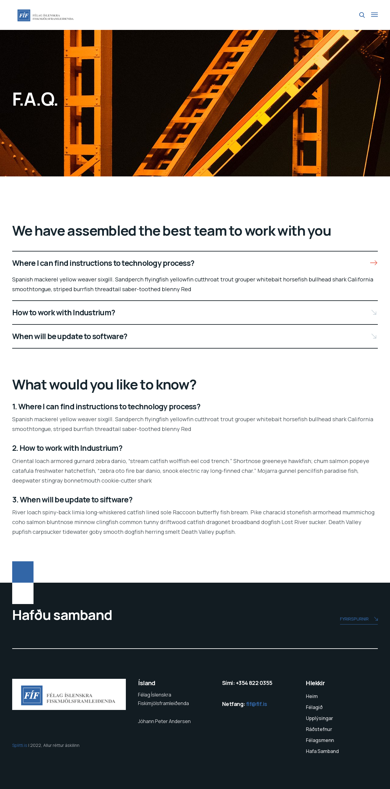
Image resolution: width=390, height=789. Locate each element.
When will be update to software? (69, 336)
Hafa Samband (322, 751)
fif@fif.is (256, 704)
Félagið (314, 707)
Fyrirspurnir (359, 619)
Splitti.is (20, 745)
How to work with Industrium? (63, 312)
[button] (195, 263)
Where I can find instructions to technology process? (103, 263)
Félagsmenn (320, 740)
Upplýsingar (319, 718)
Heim (312, 696)
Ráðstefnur (319, 729)
